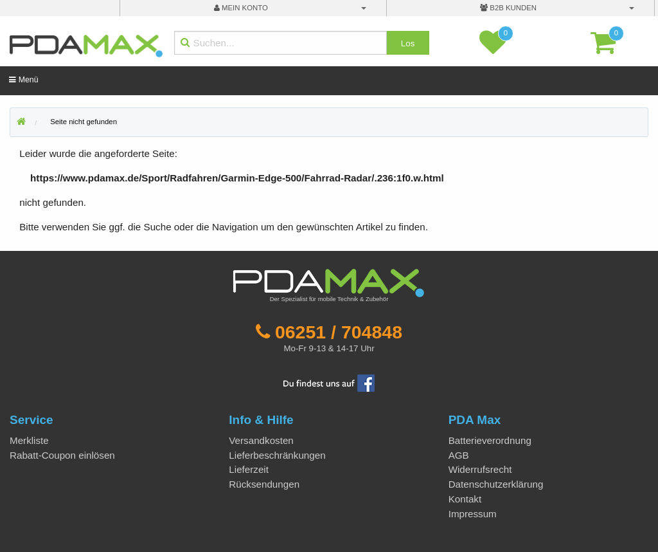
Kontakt (465, 498)
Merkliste (29, 440)
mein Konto (241, 8)
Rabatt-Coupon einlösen (62, 455)
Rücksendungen (264, 484)
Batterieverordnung (490, 440)
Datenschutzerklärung (496, 484)
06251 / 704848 (338, 332)
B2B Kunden (508, 8)
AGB (459, 455)
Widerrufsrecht (480, 469)
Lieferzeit (249, 469)
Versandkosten (261, 440)
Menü (23, 79)
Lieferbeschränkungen (277, 455)
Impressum (473, 513)
